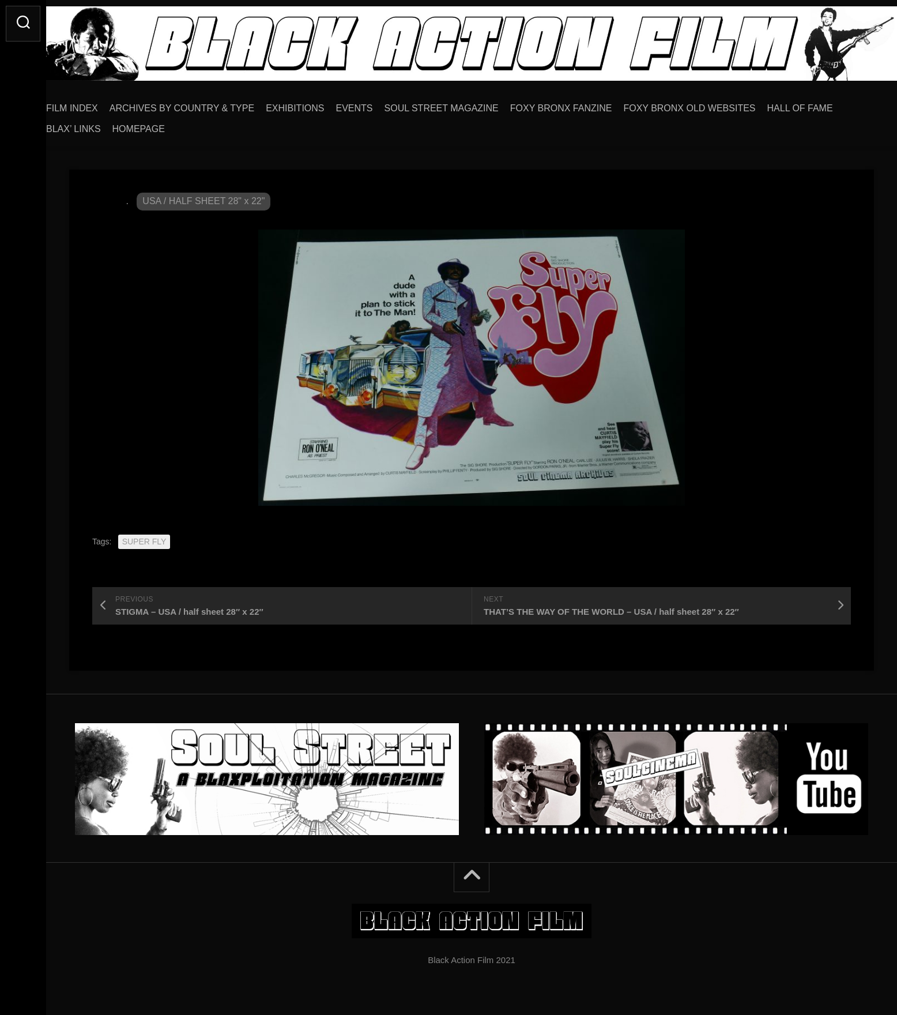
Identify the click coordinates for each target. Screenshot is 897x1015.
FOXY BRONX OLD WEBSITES (712, 104)
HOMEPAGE (161, 125)
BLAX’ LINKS (96, 125)
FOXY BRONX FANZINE (584, 104)
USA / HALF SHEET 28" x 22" (203, 197)
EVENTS (377, 104)
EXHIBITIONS (318, 104)
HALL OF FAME (823, 104)
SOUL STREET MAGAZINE (465, 104)
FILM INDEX (95, 104)
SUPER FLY (144, 537)
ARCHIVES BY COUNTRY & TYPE (205, 104)
